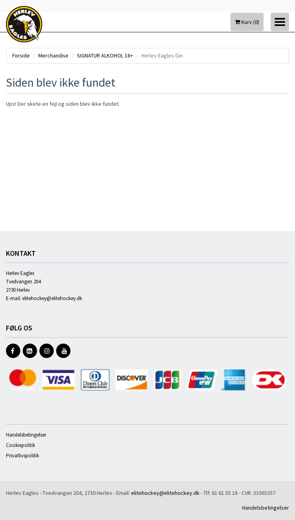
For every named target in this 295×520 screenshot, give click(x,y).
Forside (21, 55)
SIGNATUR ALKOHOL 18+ (106, 55)
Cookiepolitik (20, 445)
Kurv (247, 22)
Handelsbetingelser (26, 434)
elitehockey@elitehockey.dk (52, 298)
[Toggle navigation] (280, 22)
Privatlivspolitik (22, 455)
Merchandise (54, 55)
